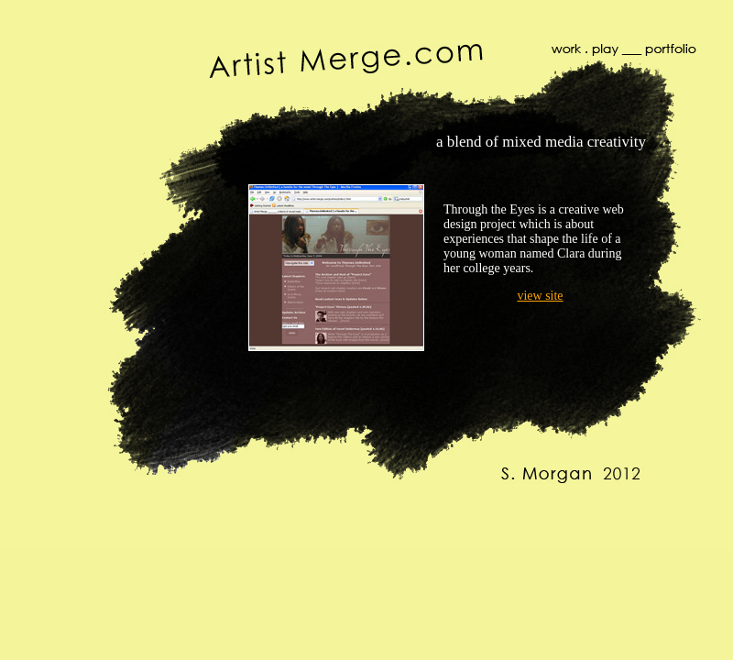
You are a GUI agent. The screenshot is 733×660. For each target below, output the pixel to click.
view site (540, 295)
